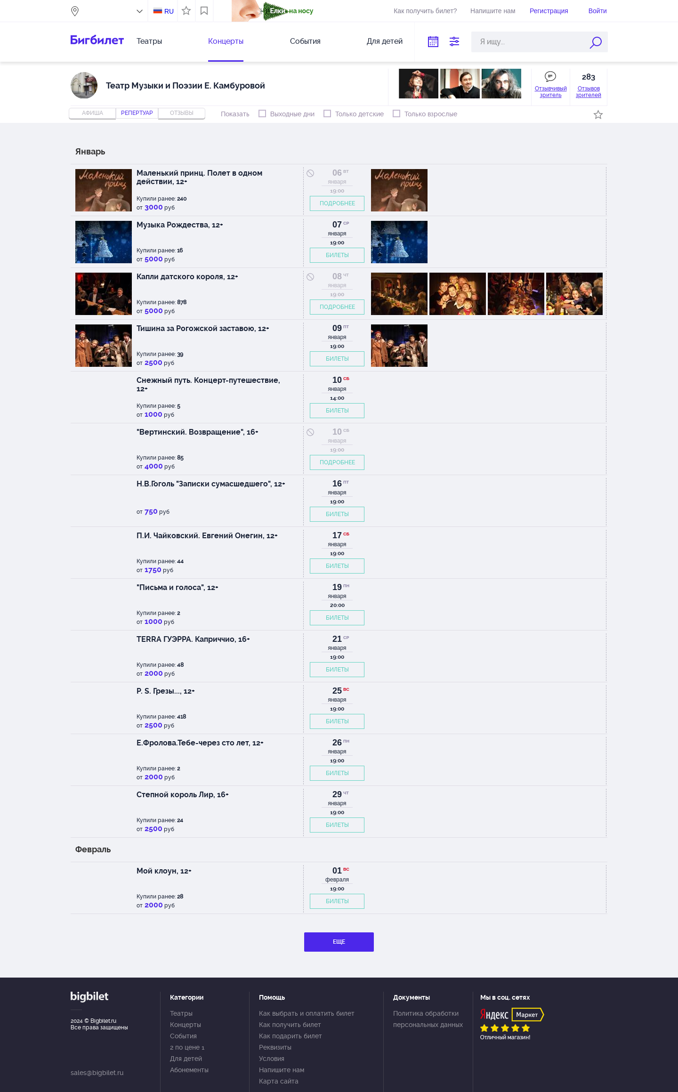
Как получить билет (290, 1024)
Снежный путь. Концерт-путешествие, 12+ (208, 384)
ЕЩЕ (339, 941)
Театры (149, 41)
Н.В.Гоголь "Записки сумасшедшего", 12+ (211, 483)
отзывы (182, 113)
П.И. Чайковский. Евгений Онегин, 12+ (207, 535)
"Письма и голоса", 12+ (177, 587)
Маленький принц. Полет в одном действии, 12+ (199, 177)
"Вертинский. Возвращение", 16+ (197, 432)
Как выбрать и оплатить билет (307, 1013)
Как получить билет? (425, 11)
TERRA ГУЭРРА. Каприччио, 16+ (193, 639)
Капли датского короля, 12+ (187, 276)
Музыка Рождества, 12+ (180, 224)
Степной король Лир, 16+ (183, 794)
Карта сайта (279, 1081)
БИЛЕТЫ (337, 255)
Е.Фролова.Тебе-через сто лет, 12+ (200, 742)
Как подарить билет (290, 1036)
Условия (271, 1058)
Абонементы (189, 1070)
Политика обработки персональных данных (428, 1019)
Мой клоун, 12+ (164, 870)
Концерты (225, 41)
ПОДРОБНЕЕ (337, 203)
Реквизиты (275, 1047)
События (305, 41)
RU (169, 11)
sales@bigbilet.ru (97, 1072)
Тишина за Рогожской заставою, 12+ (203, 328)
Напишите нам (492, 11)
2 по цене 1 (187, 1047)
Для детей (385, 41)
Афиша (92, 113)
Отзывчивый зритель (551, 91)
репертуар (137, 113)
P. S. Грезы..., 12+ (166, 691)
